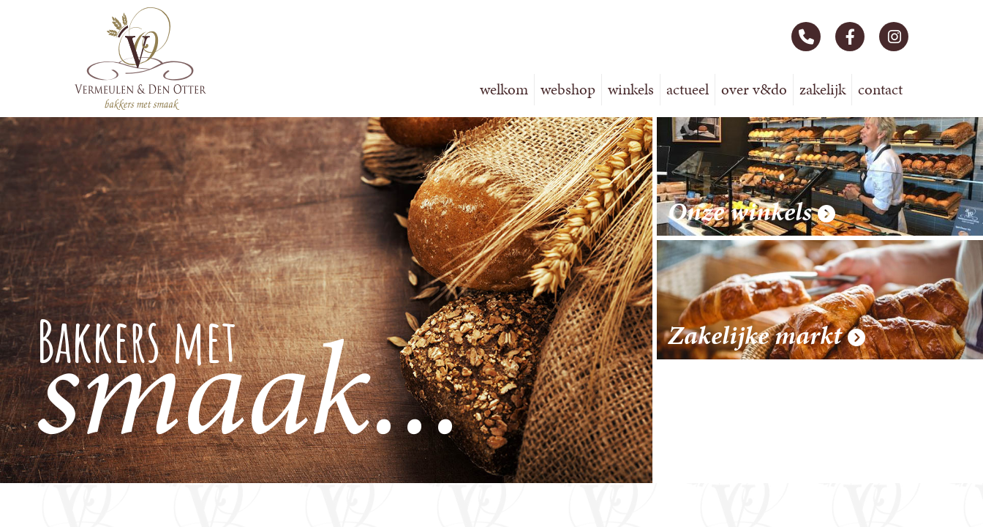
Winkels (631, 89)
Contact (880, 89)
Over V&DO (754, 89)
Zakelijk (822, 89)
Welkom (504, 89)
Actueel (687, 89)
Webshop (568, 89)
